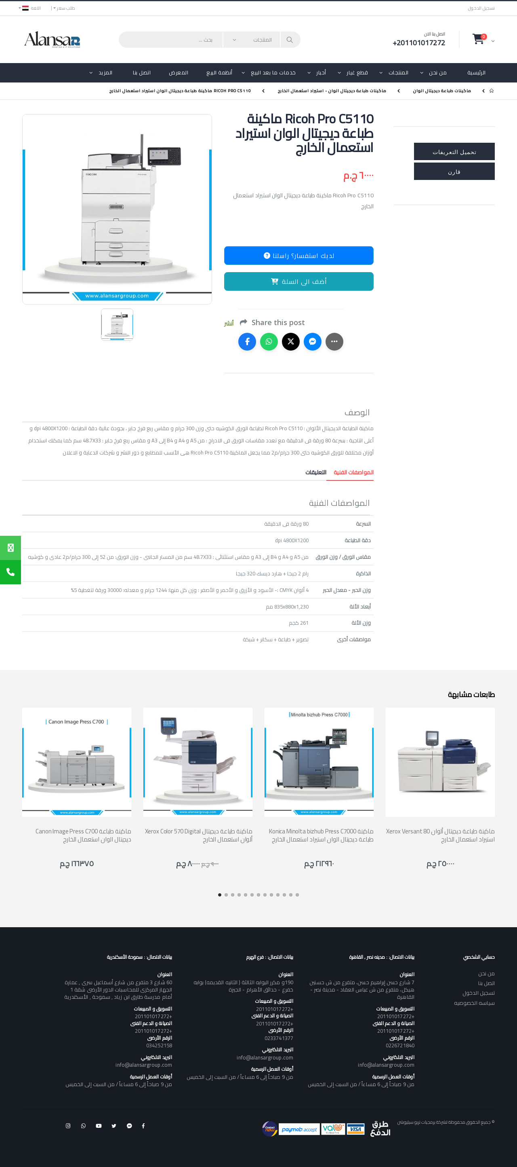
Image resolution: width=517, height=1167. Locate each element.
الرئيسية (476, 72)
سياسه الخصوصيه (474, 1003)
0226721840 (400, 1045)
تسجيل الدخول (481, 8)
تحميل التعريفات (455, 151)
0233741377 (279, 1038)
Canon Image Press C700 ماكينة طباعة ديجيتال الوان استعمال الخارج (83, 835)
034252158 (159, 1045)
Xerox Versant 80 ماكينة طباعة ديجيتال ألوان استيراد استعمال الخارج (440, 835)
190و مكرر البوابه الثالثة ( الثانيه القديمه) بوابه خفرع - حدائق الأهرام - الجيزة (243, 985)
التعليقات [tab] (315, 472)
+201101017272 (395, 1016)
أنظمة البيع (219, 72)
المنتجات (399, 72)
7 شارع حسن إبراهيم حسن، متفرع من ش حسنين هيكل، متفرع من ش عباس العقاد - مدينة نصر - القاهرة (361, 989)
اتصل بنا (142, 72)
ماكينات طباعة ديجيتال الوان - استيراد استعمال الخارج (332, 91)
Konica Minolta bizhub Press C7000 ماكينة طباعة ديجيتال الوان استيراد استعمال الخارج (321, 835)
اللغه (31, 8)
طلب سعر (66, 8)
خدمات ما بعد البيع (273, 72)
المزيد (106, 72)
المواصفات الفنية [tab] (350, 472)
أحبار (321, 72)
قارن (454, 171)
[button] (484, 39)
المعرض (178, 72)
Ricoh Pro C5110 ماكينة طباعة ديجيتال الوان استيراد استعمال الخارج (180, 91)
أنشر (228, 324)
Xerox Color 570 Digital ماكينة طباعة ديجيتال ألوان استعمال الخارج (198, 835)
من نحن (438, 72)
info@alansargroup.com (386, 1065)
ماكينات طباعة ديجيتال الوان (442, 91)
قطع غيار (357, 72)
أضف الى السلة (299, 281)
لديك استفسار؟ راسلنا (299, 255)
